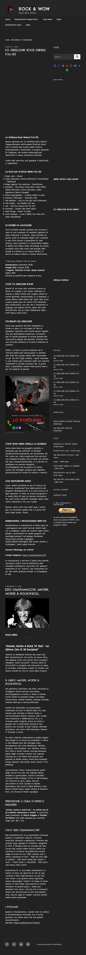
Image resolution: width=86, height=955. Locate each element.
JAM (15, 848)
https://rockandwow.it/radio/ (27, 928)
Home (7, 25)
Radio (59, 25)
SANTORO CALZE (60, 500)
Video (28, 30)
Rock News (47, 25)
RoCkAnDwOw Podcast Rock (27, 25)
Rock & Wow (34, 9)
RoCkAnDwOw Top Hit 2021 (64, 478)
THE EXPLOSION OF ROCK (63, 460)
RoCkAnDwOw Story (13, 30)
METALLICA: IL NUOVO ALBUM (65, 449)
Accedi (56, 52)
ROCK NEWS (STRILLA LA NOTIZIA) (67, 471)
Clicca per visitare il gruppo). (19, 544)
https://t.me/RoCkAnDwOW (34, 560)
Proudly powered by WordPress (49, 950)
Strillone (9, 313)
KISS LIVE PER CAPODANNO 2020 (66, 485)
